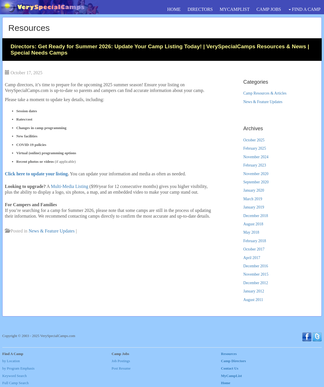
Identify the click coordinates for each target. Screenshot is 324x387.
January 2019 (253, 207)
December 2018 (255, 216)
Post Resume (121, 368)
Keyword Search (14, 376)
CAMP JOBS (268, 9)
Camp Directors (233, 361)
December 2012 (255, 283)
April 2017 (251, 258)
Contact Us (229, 368)
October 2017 (253, 249)
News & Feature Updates (52, 230)
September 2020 (256, 182)
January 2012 (253, 291)
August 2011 (253, 300)
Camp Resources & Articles (264, 93)
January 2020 (253, 190)
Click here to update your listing (36, 173)
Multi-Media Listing (69, 186)
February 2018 (254, 241)
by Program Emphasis (18, 368)
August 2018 (253, 224)
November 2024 (255, 157)
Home (225, 383)
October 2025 (253, 140)
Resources (229, 354)
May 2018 (251, 232)
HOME (174, 9)
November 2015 (255, 274)
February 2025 (254, 148)
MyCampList (231, 376)
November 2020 (255, 174)
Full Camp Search (15, 383)
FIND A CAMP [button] (305, 9)
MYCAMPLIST (235, 9)
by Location (11, 361)
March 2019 (252, 199)
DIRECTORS (200, 9)
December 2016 (255, 266)
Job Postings (121, 361)
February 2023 (254, 165)
